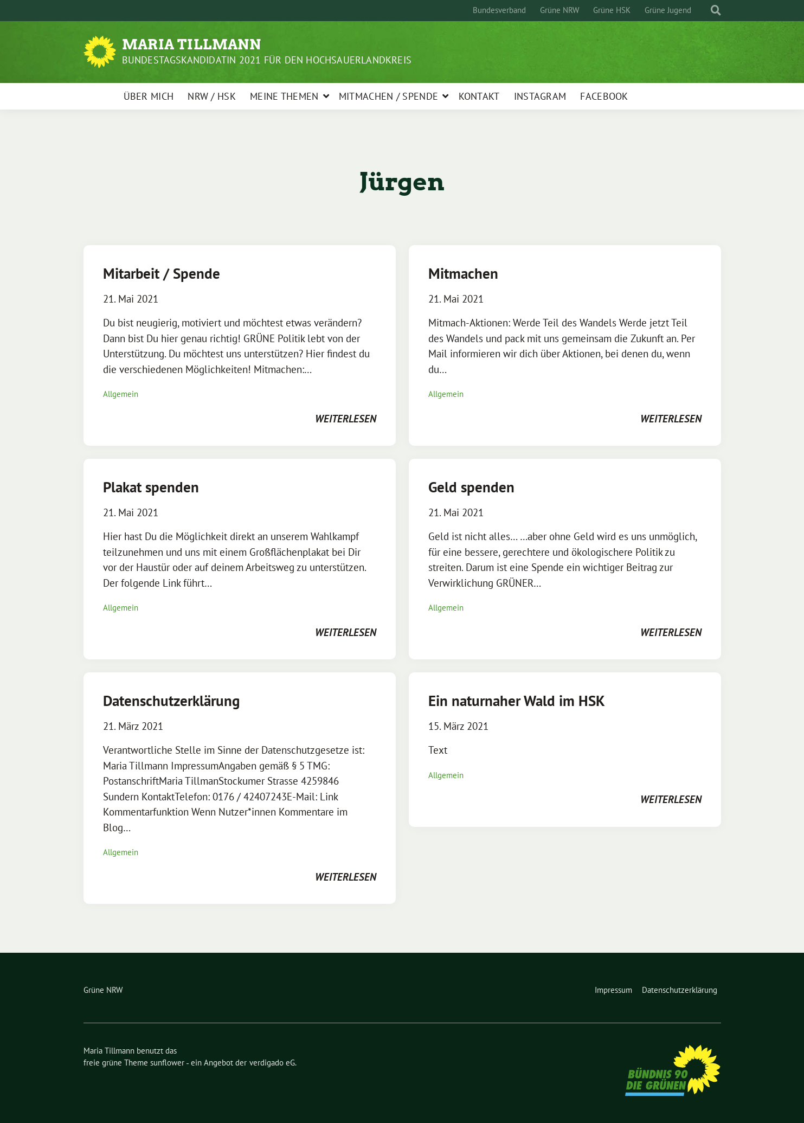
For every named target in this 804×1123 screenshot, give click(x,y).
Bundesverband (499, 10)
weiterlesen (345, 418)
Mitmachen (463, 273)
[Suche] (706, 10)
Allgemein (120, 394)
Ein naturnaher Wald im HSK (516, 700)
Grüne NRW (559, 10)
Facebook (604, 96)
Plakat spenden (151, 487)
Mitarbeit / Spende (161, 273)
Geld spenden (471, 487)
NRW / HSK (212, 96)
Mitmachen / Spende (388, 96)
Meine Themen (284, 96)
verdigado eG (272, 1062)
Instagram (540, 96)
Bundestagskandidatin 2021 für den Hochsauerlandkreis (266, 60)
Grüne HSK (612, 10)
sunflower (167, 1062)
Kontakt (479, 96)
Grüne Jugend (668, 10)
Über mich (149, 96)
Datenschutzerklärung (171, 700)
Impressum (613, 990)
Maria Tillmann (191, 44)
